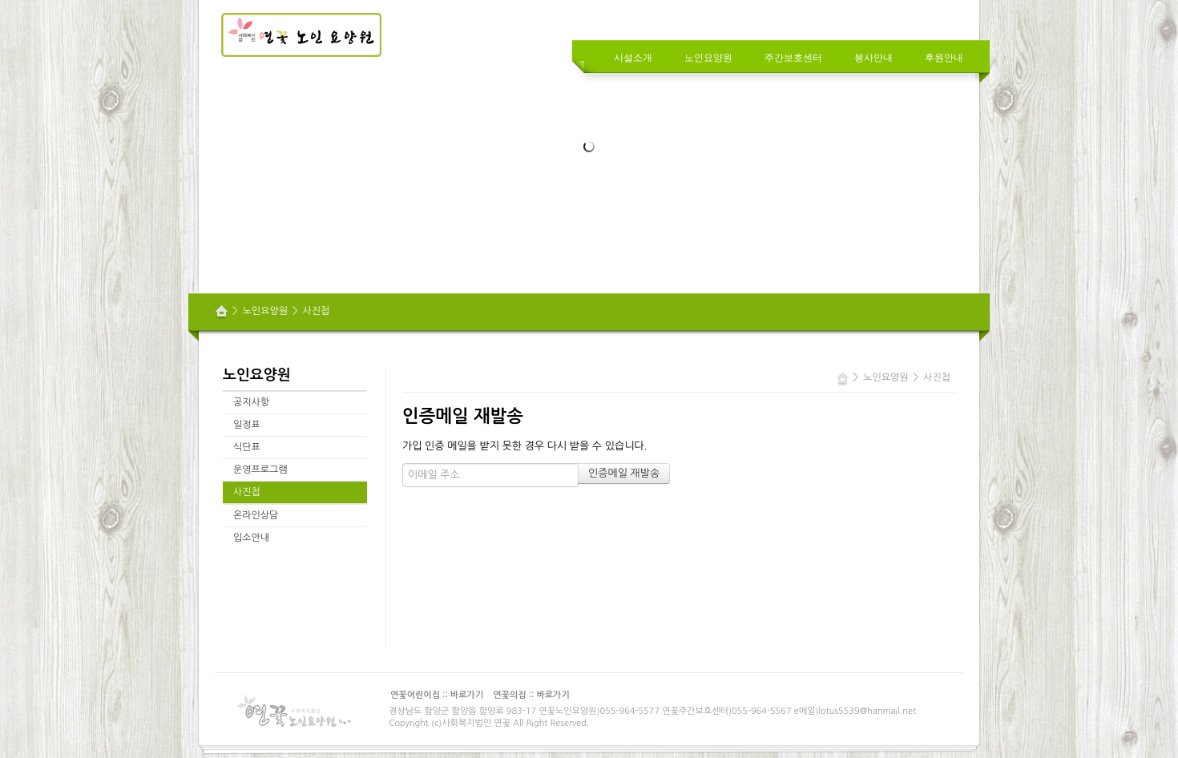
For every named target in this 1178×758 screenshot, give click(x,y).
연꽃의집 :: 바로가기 (531, 695)
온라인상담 (255, 515)
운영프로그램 (260, 469)
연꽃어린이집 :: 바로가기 (436, 695)
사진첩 (316, 311)
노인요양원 (265, 311)
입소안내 (251, 537)
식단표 (246, 447)
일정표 (246, 424)
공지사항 (251, 402)
